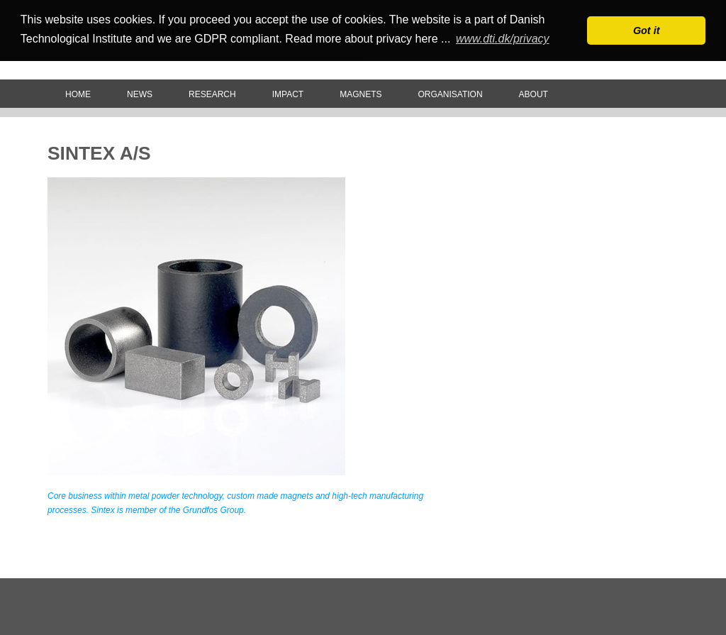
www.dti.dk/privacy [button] (502, 39)
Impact (287, 94)
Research (212, 94)
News (139, 94)
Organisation (450, 94)
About (533, 94)
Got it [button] (646, 30)
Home (78, 94)
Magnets (360, 94)
